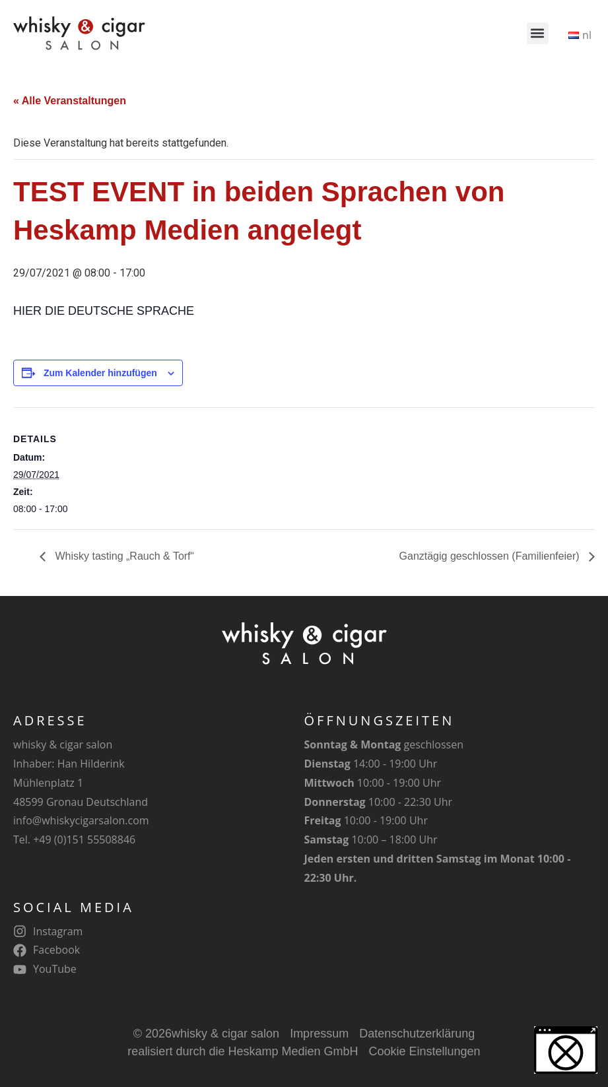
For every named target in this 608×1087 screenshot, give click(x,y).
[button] (538, 33)
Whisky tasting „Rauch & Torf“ (123, 556)
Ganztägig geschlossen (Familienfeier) (490, 556)
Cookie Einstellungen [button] (425, 1051)
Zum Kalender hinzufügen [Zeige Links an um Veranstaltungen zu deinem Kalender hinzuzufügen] (100, 373)
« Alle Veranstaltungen (69, 100)
